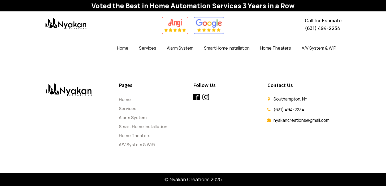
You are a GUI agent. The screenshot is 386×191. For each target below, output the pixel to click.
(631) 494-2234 (289, 109)
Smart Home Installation (227, 48)
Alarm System (180, 48)
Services (147, 48)
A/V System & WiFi (319, 48)
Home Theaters (275, 48)
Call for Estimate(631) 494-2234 (323, 24)
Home (122, 48)
